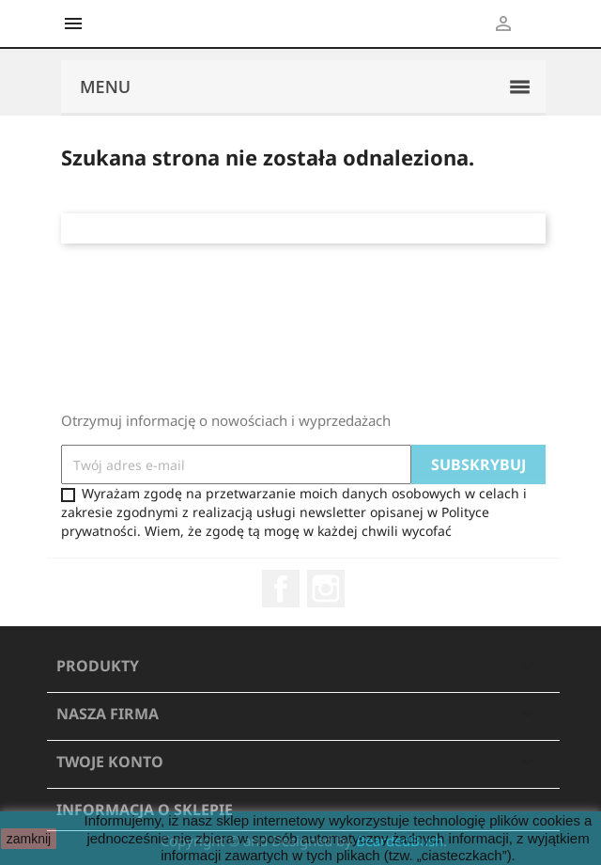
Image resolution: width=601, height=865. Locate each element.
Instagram (326, 588)
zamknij (29, 838)
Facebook (281, 588)
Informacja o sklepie (144, 809)
